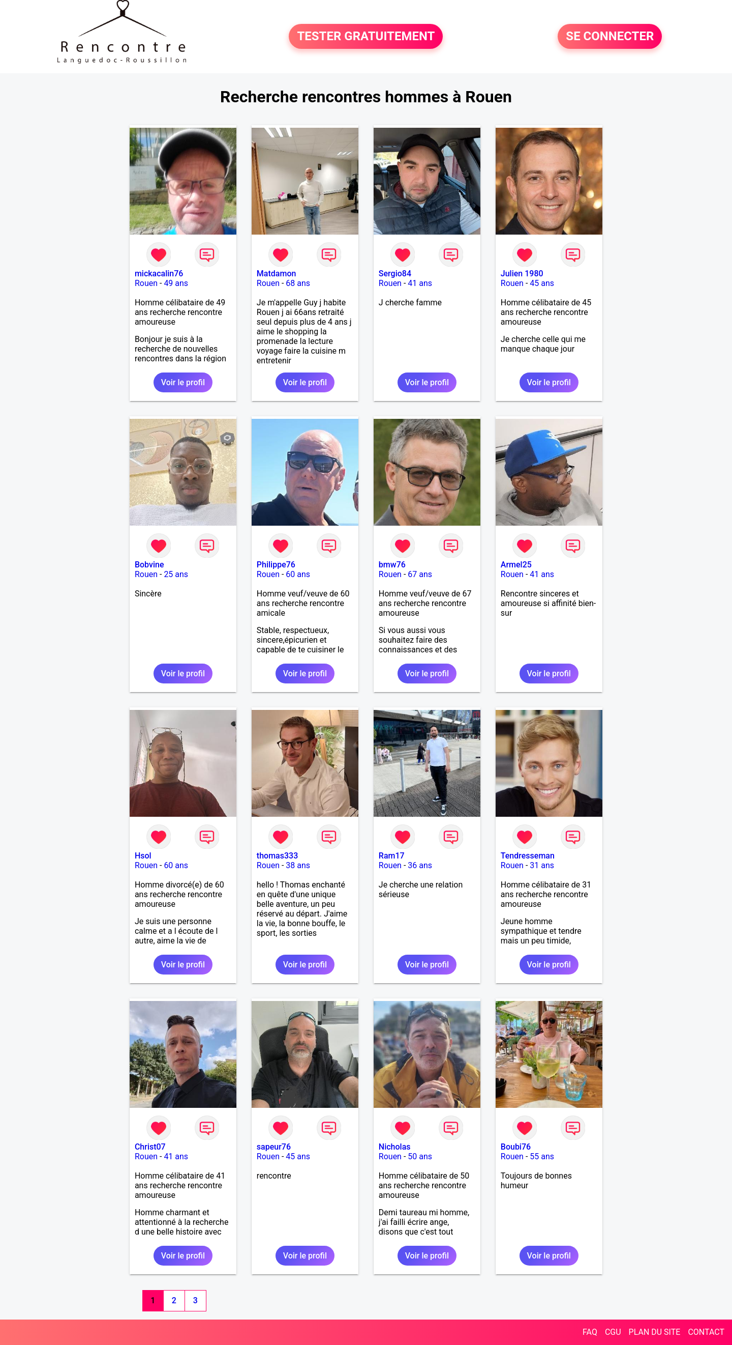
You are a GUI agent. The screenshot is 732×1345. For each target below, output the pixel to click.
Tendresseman (528, 856)
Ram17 (392, 856)
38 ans (298, 865)
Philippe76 (276, 564)
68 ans (298, 283)
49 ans (176, 283)
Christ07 (150, 1147)
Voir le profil (183, 382)
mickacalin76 (159, 273)
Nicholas (395, 1147)
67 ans (420, 574)
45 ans (542, 283)
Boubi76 (516, 1147)
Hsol (143, 856)
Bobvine (149, 564)
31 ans (542, 865)
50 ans (420, 1156)
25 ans (176, 574)
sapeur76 (274, 1147)
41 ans (420, 283)
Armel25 (516, 564)
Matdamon (276, 273)
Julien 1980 (522, 273)
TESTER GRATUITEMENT (366, 37)
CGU (613, 1332)
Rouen (146, 283)
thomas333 (277, 856)
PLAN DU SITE (655, 1332)
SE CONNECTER (610, 37)
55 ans (542, 1156)
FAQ (590, 1332)
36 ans (420, 865)
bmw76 (392, 564)
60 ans (298, 574)
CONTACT (706, 1332)
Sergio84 (395, 273)
